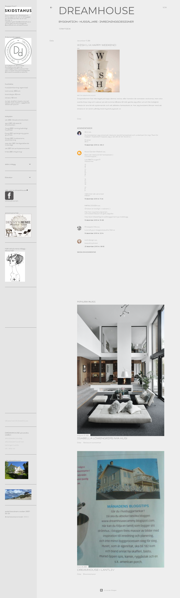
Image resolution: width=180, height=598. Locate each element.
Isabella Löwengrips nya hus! (102, 438)
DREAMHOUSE (97, 11)
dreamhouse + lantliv (95, 569)
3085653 (26, 517)
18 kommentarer (89, 574)
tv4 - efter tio (10, 448)
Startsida (64, 29)
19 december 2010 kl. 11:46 (94, 199)
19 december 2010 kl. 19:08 (94, 220)
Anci (86, 132)
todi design (89, 240)
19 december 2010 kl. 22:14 (94, 233)
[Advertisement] (120, 276)
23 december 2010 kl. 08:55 (94, 246)
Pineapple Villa (91, 227)
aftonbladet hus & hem (14, 442)
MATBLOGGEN (91, 205)
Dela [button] (52, 40)
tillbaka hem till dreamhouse (16, 421)
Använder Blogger (108, 590)
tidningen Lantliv (12, 445)
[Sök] (165, 8)
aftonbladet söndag (13, 438)
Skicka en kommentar (86, 252)
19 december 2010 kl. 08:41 (94, 145)
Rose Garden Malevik (93, 151)
